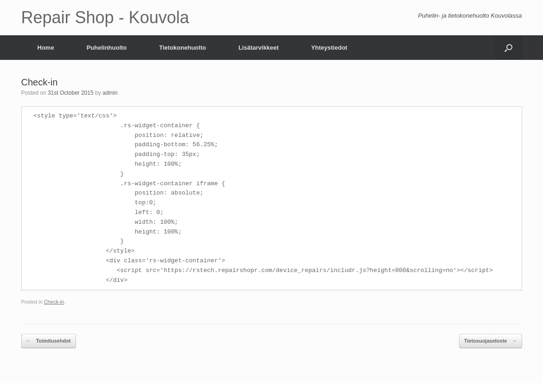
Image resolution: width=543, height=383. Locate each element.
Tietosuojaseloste (490, 341)
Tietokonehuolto (182, 47)
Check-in (54, 302)
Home (46, 47)
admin (110, 93)
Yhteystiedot (329, 47)
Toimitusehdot (48, 341)
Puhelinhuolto (107, 47)
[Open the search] (508, 47)
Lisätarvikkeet (258, 47)
